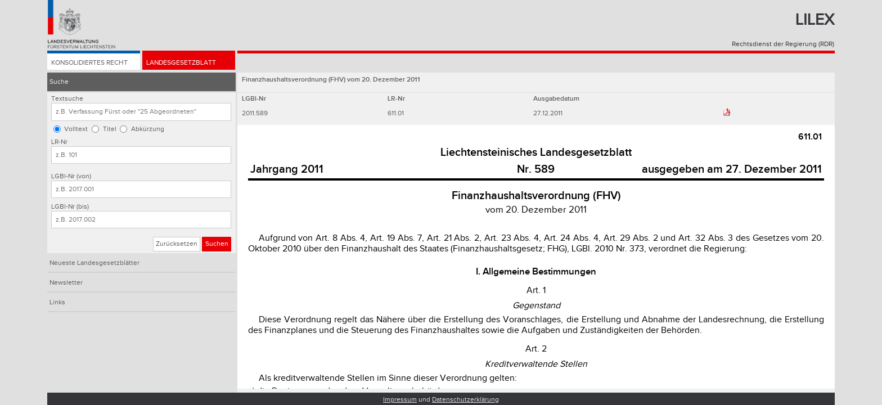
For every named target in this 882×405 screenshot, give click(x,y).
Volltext (76, 129)
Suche (59, 82)
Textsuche (67, 98)
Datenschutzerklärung (465, 399)
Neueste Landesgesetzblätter (95, 263)
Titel (109, 129)
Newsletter (66, 282)
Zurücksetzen (176, 244)
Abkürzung (147, 129)
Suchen (216, 244)
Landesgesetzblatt (181, 62)
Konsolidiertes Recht (89, 62)
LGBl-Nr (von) (71, 176)
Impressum (400, 399)
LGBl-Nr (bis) (70, 206)
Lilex (814, 20)
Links (57, 302)
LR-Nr (59, 142)
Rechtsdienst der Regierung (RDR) (783, 44)
